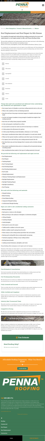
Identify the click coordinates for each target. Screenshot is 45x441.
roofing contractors (25, 400)
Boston (3, 44)
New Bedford (25, 44)
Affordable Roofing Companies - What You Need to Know (22, 360)
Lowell (19, 44)
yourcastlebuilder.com (6, 411)
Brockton (31, 44)
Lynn (40, 44)
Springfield (14, 44)
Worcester (8, 44)
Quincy (36, 44)
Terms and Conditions (23, 414)
